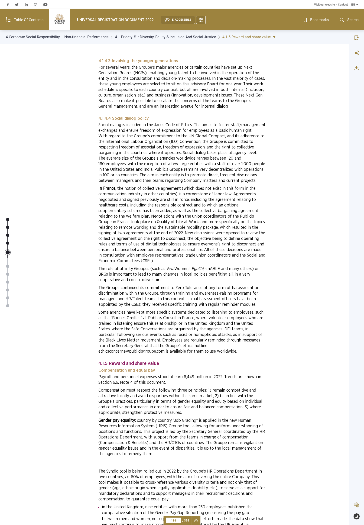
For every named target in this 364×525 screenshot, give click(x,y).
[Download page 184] (356, 55)
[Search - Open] (356, 9)
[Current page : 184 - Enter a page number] (173, 520)
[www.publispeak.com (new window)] (356, 516)
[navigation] (196, 520)
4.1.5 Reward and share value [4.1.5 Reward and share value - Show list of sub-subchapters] (250, 37)
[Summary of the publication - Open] (12, 9)
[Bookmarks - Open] (342, 9)
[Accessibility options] (176, 9)
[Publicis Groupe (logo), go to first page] (35, 9)
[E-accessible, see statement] (153, 9)
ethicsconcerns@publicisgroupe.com (131, 351)
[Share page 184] (356, 40)
